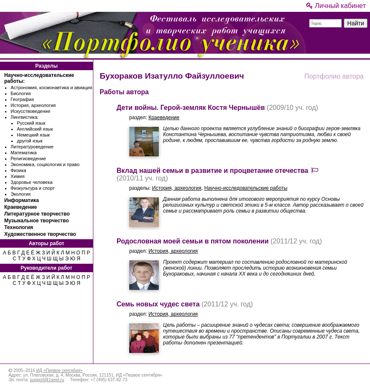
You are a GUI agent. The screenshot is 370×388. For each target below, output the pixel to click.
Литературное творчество (37, 214)
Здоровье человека (31, 182)
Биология (21, 93)
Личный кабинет (336, 5)
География (22, 99)
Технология (18, 227)
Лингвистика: (24, 117)
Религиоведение (28, 158)
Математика (24, 152)
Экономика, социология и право (45, 164)
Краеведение (20, 207)
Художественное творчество (40, 234)
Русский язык (31, 123)
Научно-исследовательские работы (245, 188)
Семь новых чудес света (158, 304)
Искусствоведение (30, 111)
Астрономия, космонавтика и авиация (51, 87)
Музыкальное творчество (36, 221)
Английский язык (35, 128)
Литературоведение (32, 146)
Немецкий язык (33, 134)
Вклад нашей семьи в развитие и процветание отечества (212, 170)
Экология (21, 194)
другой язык (30, 140)
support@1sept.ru (47, 379)
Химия (17, 176)
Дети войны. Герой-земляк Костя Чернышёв (191, 107)
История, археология (33, 105)
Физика (18, 170)
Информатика (21, 200)
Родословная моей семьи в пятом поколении (193, 241)
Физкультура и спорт (33, 188)
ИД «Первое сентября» (59, 370)
